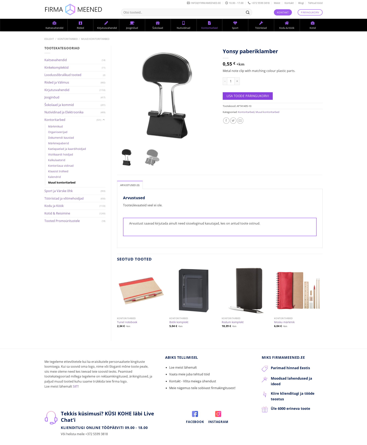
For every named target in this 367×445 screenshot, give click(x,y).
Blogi (301, 3)
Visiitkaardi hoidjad (60, 154)
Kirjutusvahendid (56, 90)
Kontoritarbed (68, 39)
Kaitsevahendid (55, 60)
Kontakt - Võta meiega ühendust (192, 380)
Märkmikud (55, 126)
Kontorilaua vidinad (61, 165)
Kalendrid (54, 177)
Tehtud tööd (315, 3)
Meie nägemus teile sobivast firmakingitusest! (202, 387)
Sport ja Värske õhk (58, 191)
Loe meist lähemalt (183, 367)
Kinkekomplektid (56, 67)
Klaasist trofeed (58, 171)
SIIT (75, 385)
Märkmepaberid (58, 143)
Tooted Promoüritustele (62, 221)
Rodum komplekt (233, 321)
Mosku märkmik (284, 321)
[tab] (130, 184)
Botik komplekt (178, 321)
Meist (277, 3)
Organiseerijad (57, 132)
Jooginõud (51, 97)
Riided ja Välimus (56, 82)
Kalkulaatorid (56, 160)
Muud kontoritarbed (95, 39)
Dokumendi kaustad (61, 137)
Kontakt (289, 3)
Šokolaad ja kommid (59, 105)
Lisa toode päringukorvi (248, 96)
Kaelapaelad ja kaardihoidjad (67, 149)
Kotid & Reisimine (57, 213)
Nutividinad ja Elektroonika (63, 112)
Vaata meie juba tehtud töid (189, 373)
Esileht (49, 39)
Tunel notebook (127, 321)
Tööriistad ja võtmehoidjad (64, 198)
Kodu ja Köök (54, 206)
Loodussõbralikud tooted (62, 75)
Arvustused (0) (130, 184)
